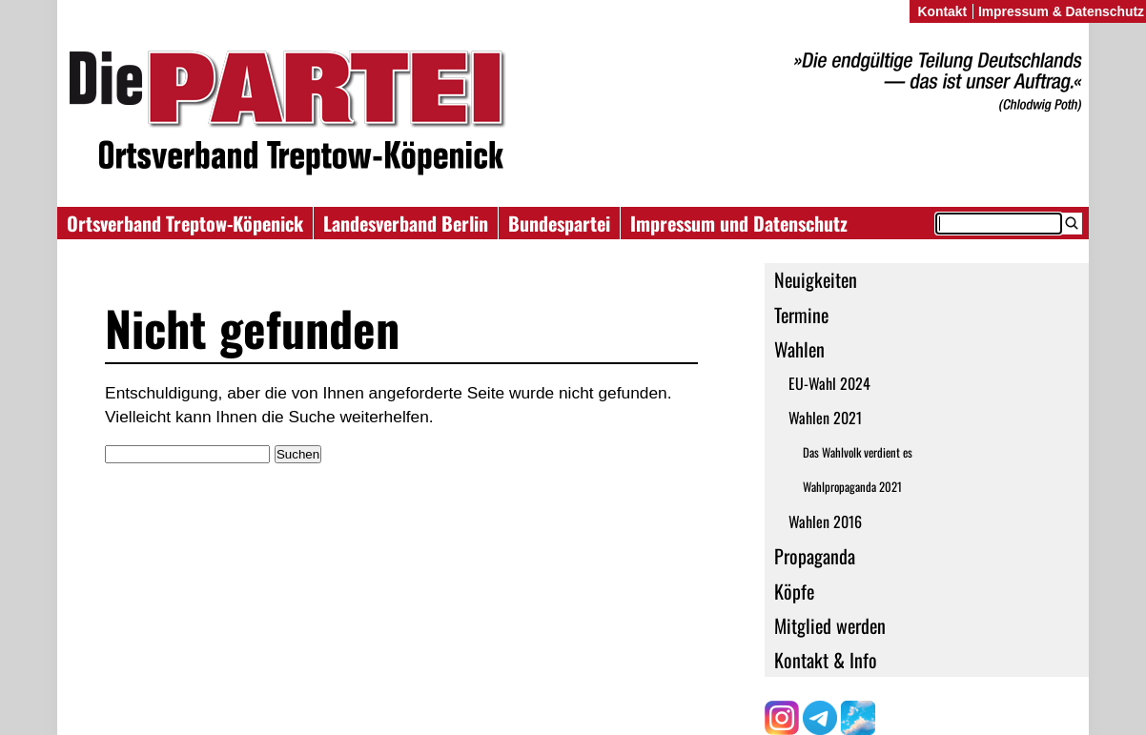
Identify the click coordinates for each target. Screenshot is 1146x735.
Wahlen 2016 (825, 521)
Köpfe (794, 591)
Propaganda (814, 555)
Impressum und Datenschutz (739, 223)
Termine (801, 314)
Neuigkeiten (815, 279)
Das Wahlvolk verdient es (857, 452)
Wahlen (799, 349)
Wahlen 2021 (825, 417)
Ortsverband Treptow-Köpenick (185, 223)
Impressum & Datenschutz (1061, 11)
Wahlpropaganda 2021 (852, 487)
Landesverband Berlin (405, 223)
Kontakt (942, 11)
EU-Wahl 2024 (829, 383)
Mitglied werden (830, 625)
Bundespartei (559, 223)
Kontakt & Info (825, 659)
